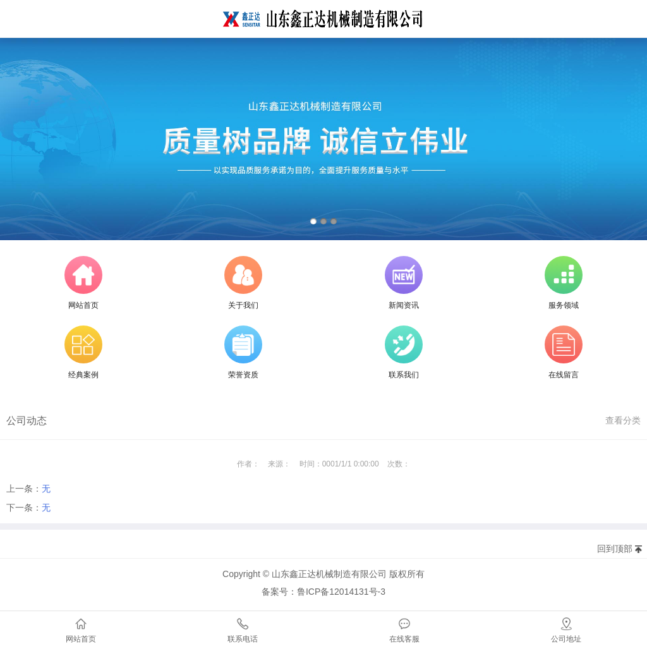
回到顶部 (614, 549)
